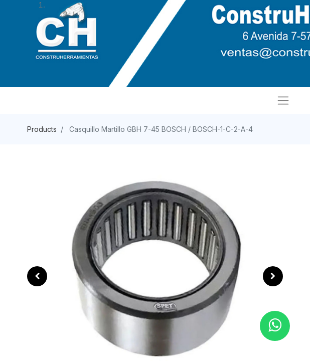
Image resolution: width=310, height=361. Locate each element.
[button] (37, 276)
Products (42, 129)
